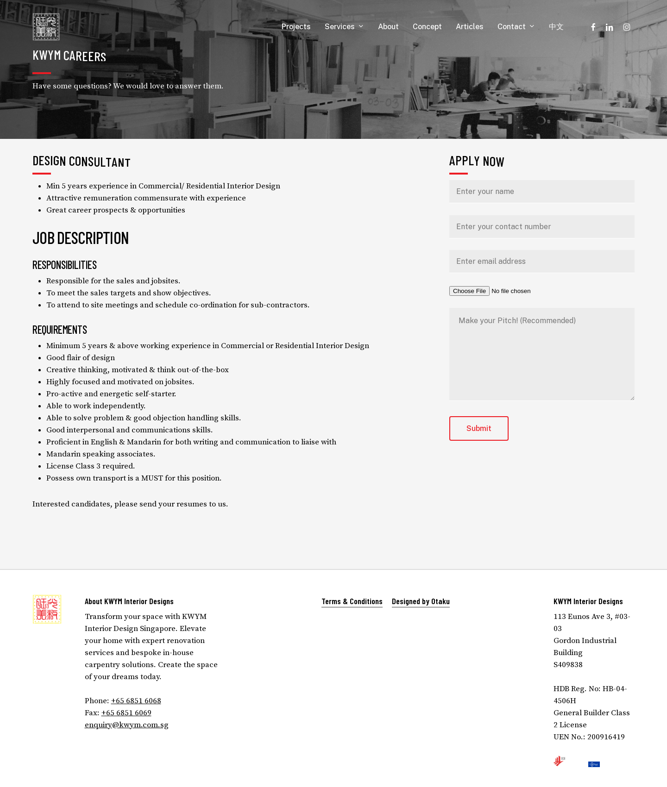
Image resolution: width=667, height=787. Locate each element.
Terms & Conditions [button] (352, 601)
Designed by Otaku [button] (421, 601)
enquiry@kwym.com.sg (127, 725)
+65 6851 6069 (126, 713)
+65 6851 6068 (136, 701)
